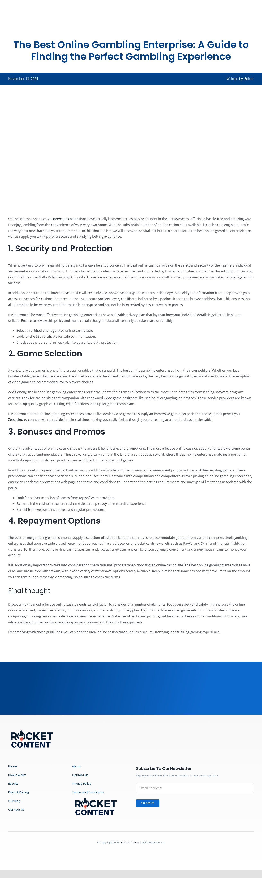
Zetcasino (15, 419)
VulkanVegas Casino (62, 219)
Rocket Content (130, 842)
